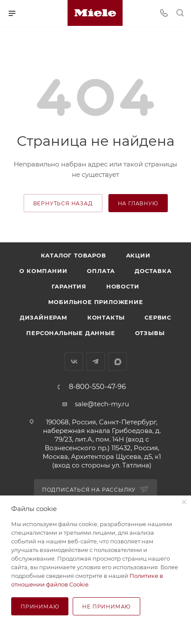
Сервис (158, 317)
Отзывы (150, 332)
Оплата (101, 270)
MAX (117, 361)
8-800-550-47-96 (97, 386)
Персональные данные (70, 332)
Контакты (106, 317)
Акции (138, 255)
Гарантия (69, 286)
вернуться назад (63, 203)
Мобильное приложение (95, 301)
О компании (43, 270)
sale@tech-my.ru (102, 404)
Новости (122, 286)
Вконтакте (74, 361)
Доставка (153, 270)
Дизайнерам (44, 317)
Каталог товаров (73, 255)
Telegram (95, 361)
